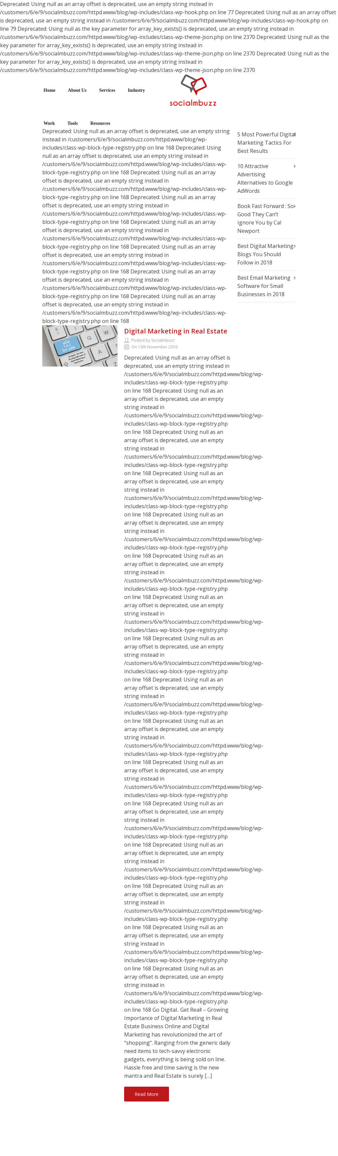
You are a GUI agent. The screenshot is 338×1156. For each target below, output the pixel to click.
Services (107, 90)
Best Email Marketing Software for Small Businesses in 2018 (263, 286)
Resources (100, 123)
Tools (72, 123)
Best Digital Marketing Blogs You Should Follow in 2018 (265, 254)
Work (49, 123)
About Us (77, 90)
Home (49, 90)
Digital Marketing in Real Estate (175, 331)
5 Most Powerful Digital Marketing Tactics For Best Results (266, 143)
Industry (136, 90)
